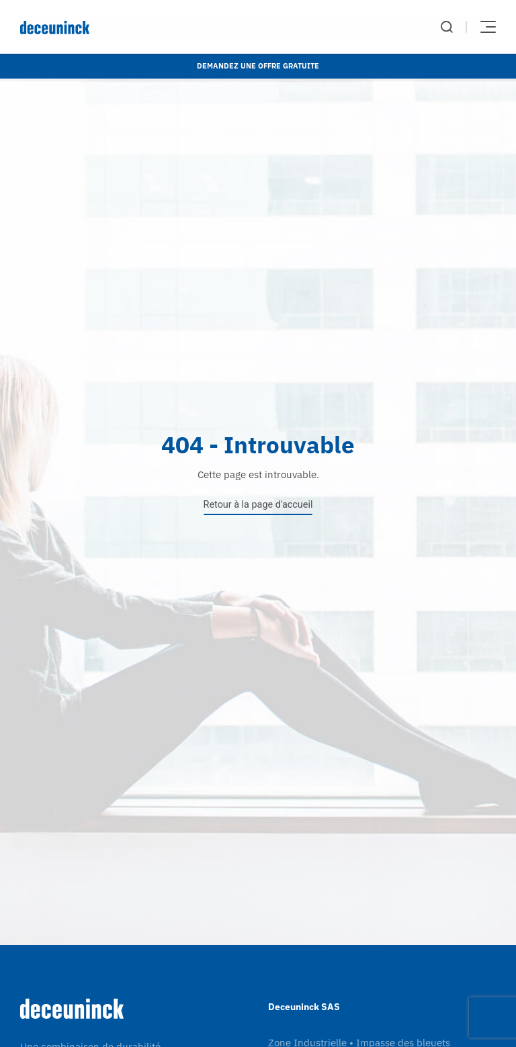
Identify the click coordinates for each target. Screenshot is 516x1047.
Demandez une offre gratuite (258, 66)
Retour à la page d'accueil (258, 504)
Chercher (446, 26)
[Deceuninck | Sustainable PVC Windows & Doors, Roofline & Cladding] (139, 27)
